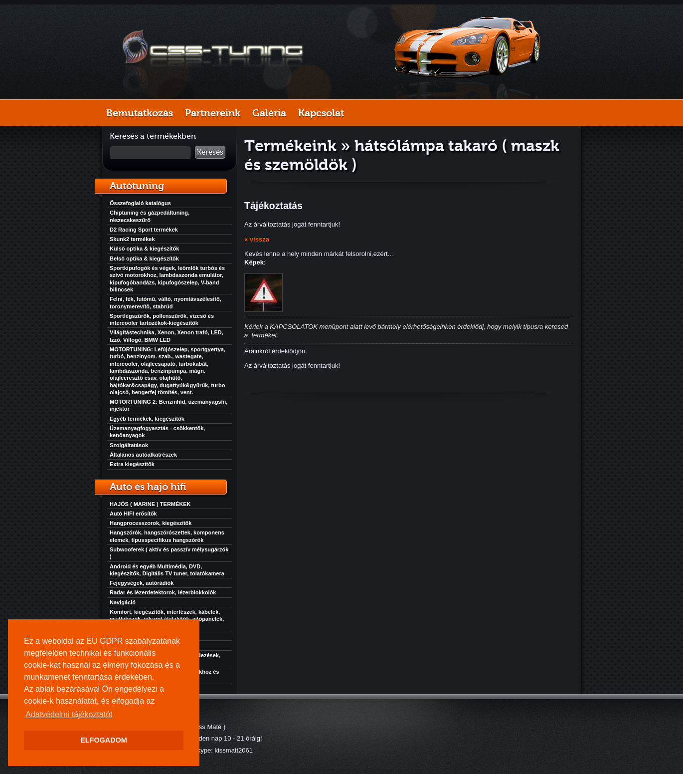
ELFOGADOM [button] (103, 740)
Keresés (210, 152)
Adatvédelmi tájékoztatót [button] (68, 714)
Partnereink (212, 113)
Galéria (269, 113)
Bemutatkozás (139, 113)
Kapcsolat (321, 113)
